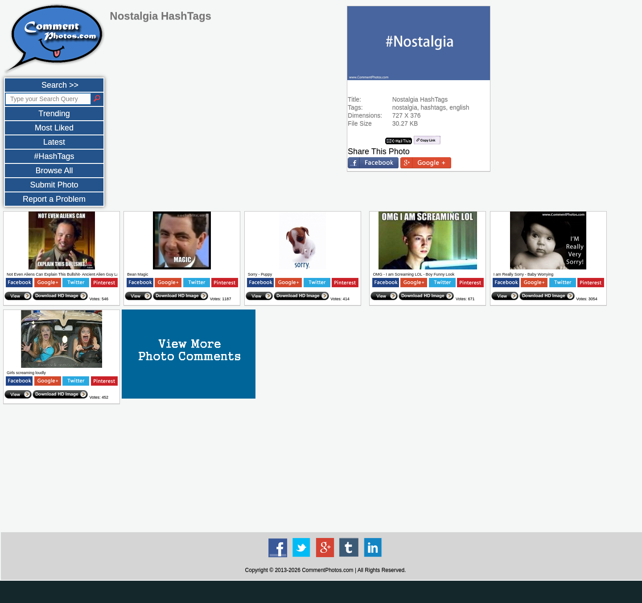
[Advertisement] (325, 468)
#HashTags (54, 156)
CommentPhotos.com (327, 570)
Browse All (54, 170)
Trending (54, 113)
